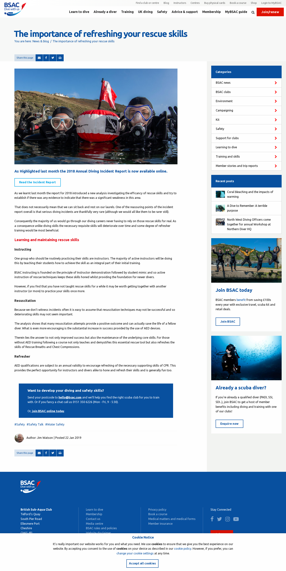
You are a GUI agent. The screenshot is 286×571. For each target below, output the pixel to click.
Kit (217, 119)
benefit (241, 299)
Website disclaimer (98, 533)
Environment (224, 101)
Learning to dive (226, 147)
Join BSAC (227, 321)
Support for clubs (227, 138)
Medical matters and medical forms (172, 518)
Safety (162, 11)
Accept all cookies (142, 563)
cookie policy (182, 548)
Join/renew (270, 12)
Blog (166, 2)
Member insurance (160, 523)
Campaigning (224, 110)
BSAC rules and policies (101, 528)
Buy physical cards (214, 2)
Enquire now (229, 423)
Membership (211, 11)
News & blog (40, 41)
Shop (254, 2)
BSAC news (223, 82)
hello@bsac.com (70, 397)
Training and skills (228, 156)
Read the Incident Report (37, 182)
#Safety (19, 424)
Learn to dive (79, 11)
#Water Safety (54, 424)
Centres (195, 2)
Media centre (94, 523)
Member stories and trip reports (237, 165)
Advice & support (185, 11)
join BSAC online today (48, 411)
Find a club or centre (147, 2)
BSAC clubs (223, 92)
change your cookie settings (135, 553)
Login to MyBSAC (271, 2)
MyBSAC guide (236, 11)
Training (127, 11)
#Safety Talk (35, 424)
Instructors (179, 2)
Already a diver (105, 11)
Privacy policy (157, 509)
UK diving (145, 11)
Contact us (93, 518)
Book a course (238, 2)
